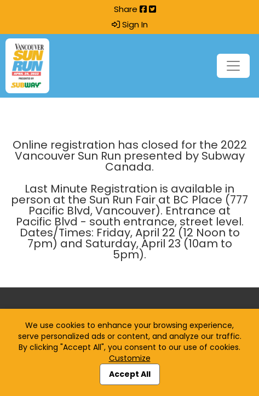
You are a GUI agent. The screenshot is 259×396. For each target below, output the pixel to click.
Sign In (130, 24)
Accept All (130, 374)
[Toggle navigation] (233, 66)
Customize (130, 358)
